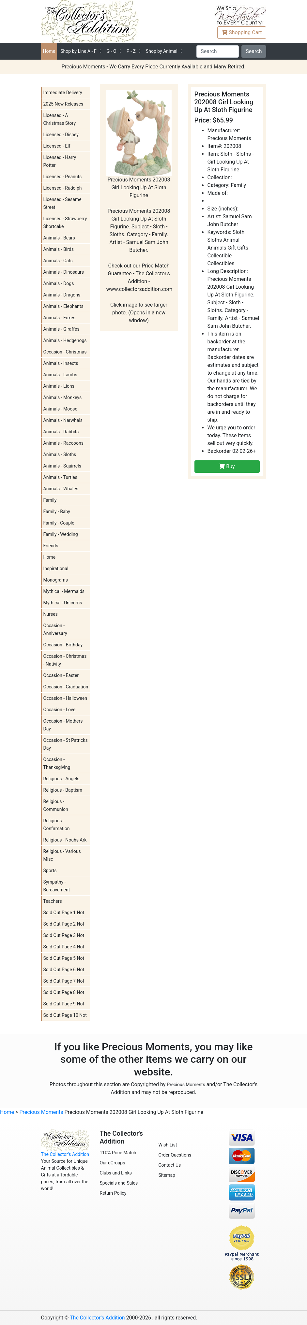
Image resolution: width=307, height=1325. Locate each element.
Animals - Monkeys (62, 397)
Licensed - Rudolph (62, 188)
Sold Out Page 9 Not (63, 1003)
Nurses (50, 614)
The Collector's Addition (65, 1154)
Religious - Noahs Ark (65, 840)
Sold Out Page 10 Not (65, 1015)
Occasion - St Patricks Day (65, 744)
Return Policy (113, 1193)
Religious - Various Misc (62, 855)
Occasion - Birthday (63, 644)
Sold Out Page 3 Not (63, 935)
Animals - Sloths (59, 454)
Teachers (52, 901)
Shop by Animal (161, 51)
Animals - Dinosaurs (63, 272)
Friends (50, 545)
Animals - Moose (60, 408)
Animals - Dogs (58, 283)
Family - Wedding (60, 534)
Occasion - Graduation (65, 686)
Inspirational (56, 568)
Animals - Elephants (63, 306)
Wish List (168, 1144)
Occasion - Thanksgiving (56, 763)
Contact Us (170, 1165)
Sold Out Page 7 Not (63, 981)
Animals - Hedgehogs (65, 340)
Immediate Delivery (62, 92)
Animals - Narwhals (63, 420)
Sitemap (167, 1175)
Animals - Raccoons (63, 443)
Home (49, 51)
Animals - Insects (60, 363)
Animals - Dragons (62, 294)
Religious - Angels (61, 778)
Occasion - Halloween (65, 698)
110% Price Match (118, 1152)
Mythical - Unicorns (62, 602)
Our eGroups (112, 1162)
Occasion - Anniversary (55, 629)
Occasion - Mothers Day (63, 724)
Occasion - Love (59, 709)
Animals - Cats (58, 260)
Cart (242, 32)
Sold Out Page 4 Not (63, 946)
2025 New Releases (63, 104)
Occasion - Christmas (65, 351)
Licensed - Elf (56, 146)
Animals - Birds (58, 249)
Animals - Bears (59, 237)
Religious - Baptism (63, 790)
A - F (78, 51)
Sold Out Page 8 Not (63, 992)
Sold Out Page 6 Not (63, 969)
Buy (227, 466)
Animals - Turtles (60, 477)
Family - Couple (58, 523)
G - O (111, 51)
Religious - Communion (55, 805)
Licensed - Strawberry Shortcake (65, 222)
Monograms (55, 580)
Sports (50, 870)
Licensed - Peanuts (62, 176)
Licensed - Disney (61, 134)
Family (50, 500)
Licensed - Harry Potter (59, 161)
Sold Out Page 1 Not (63, 912)
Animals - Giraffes (61, 329)
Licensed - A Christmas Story (59, 119)
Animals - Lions (59, 386)
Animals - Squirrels (62, 465)
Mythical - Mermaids (64, 591)
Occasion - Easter (61, 675)
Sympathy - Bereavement (56, 885)
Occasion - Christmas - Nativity (65, 660)
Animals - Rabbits (61, 431)
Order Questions (175, 1155)
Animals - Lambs (60, 374)
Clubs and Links (116, 1172)
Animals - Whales (60, 488)
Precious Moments (186, 1084)
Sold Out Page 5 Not (63, 958)
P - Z (131, 51)
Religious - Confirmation (56, 824)
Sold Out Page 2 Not (63, 924)
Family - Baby (56, 511)
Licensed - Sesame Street (62, 203)
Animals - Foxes (59, 317)
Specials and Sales (119, 1183)
